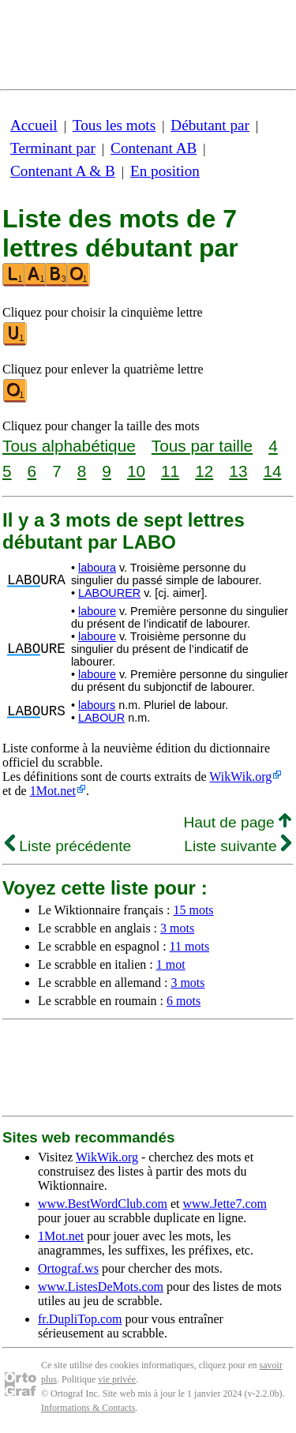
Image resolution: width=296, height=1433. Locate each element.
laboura (97, 567)
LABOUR (101, 717)
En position (165, 171)
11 (170, 471)
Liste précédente (68, 846)
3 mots (177, 928)
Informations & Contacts (88, 1407)
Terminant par (53, 148)
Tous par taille (202, 446)
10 (136, 471)
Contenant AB (154, 148)
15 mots (193, 910)
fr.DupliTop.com (80, 1319)
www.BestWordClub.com (102, 1203)
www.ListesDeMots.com (100, 1286)
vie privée (117, 1379)
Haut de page (237, 822)
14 (272, 471)
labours (96, 705)
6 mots (183, 1000)
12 (204, 471)
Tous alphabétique (69, 446)
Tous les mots (114, 125)
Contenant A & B (62, 171)
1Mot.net (53, 790)
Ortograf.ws (68, 1268)
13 (238, 471)
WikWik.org (240, 776)
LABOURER (109, 593)
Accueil (34, 125)
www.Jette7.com (224, 1203)
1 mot (170, 964)
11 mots (190, 946)
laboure (97, 611)
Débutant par (209, 125)
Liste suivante (237, 846)
